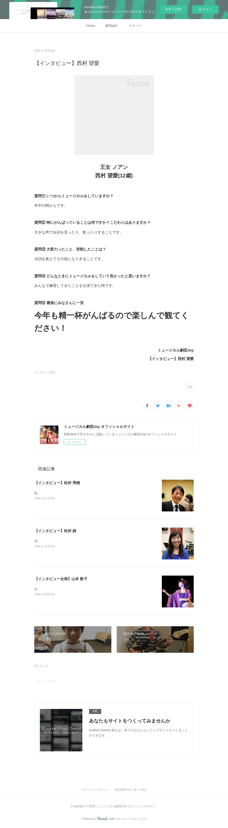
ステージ (135, 26)
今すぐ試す (173, 9)
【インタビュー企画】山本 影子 (60, 579)
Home (90, 26)
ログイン (205, 9)
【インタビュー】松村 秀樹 (57, 483)
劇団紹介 (111, 26)
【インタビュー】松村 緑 (55, 531)
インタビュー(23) (44, 372)
